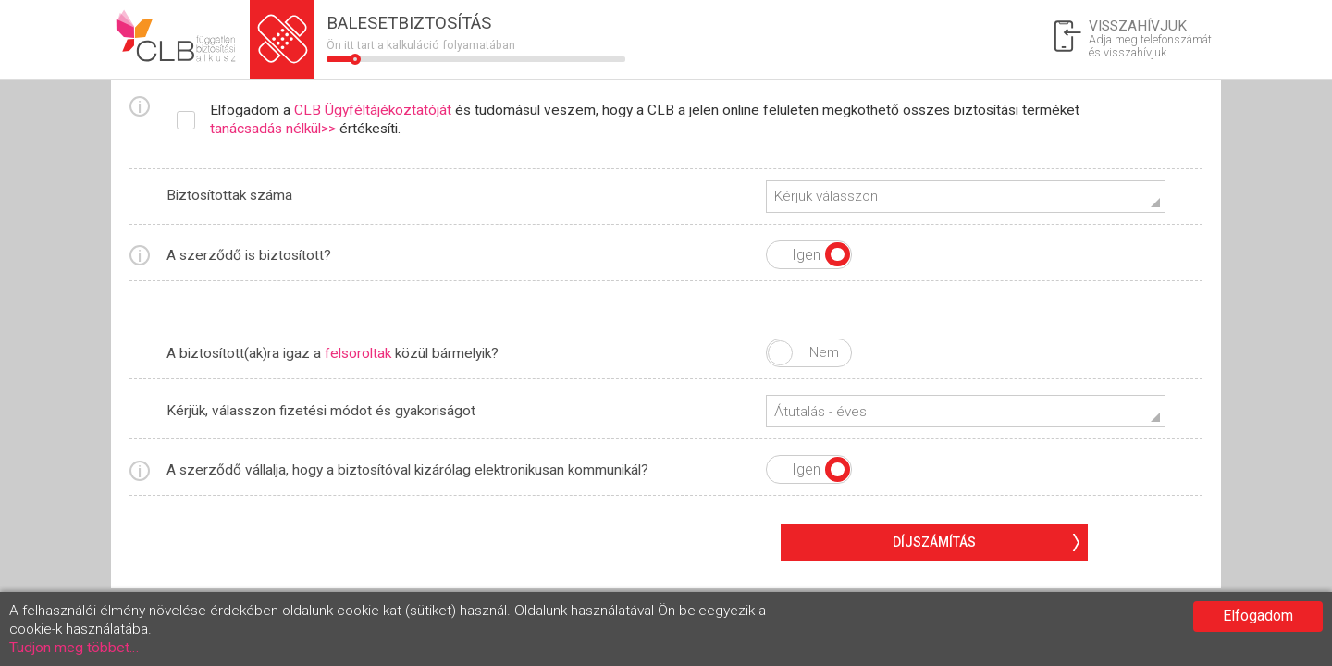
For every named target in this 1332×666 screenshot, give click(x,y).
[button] (966, 196)
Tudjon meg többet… (74, 647)
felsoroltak (358, 353)
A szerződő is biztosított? (248, 255)
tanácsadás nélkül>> (273, 128)
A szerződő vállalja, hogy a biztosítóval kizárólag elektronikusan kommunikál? (407, 470)
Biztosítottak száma (229, 195)
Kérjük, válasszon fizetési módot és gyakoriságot (320, 410)
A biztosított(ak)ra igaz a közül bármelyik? (332, 353)
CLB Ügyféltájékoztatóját (372, 110)
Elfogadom (1258, 615)
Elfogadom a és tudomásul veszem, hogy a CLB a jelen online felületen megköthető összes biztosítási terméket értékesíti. (644, 119)
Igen (837, 254)
